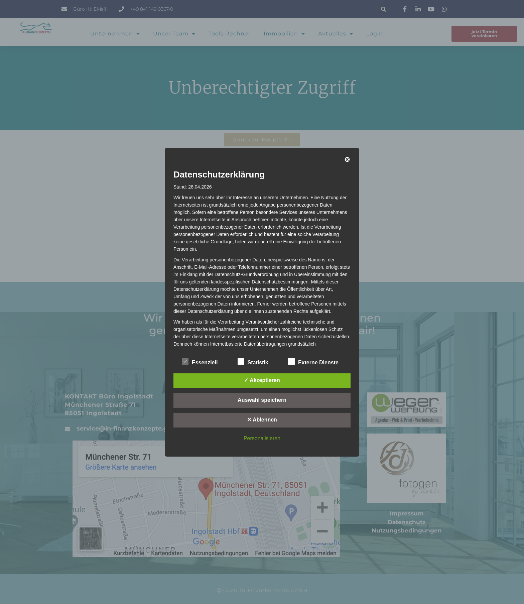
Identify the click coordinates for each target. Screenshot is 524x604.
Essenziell (200, 361)
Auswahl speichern (262, 400)
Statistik (253, 361)
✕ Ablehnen (262, 419)
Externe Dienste (313, 361)
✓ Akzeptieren (262, 380)
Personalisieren (262, 438)
